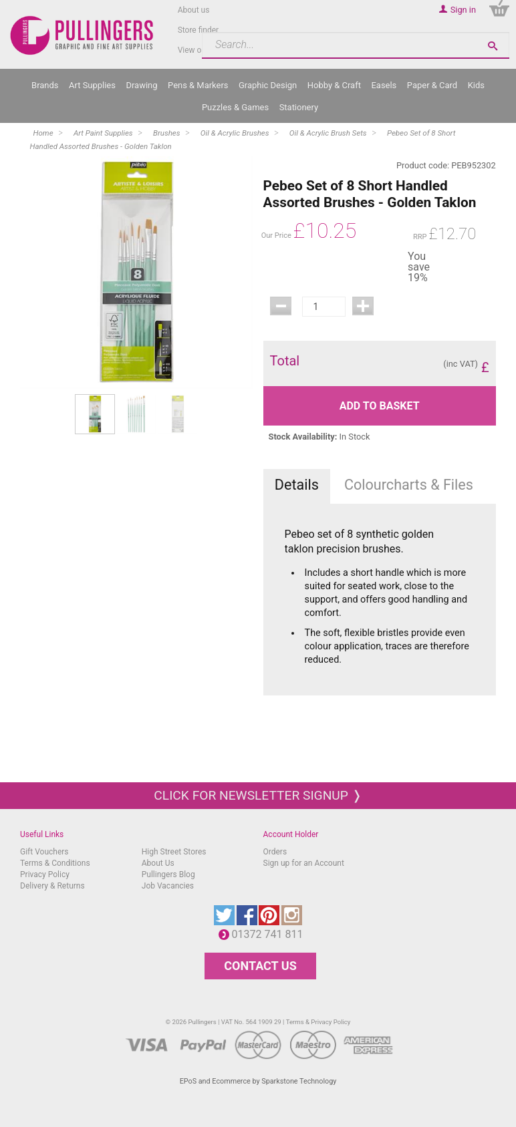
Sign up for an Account (303, 863)
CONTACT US (260, 966)
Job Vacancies (168, 886)
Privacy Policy (45, 874)
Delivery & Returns (52, 886)
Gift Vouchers (44, 851)
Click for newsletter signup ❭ (258, 795)
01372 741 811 (271, 934)
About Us (158, 863)
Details (297, 484)
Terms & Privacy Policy (318, 1021)
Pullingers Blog (168, 874)
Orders (275, 851)
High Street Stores (174, 851)
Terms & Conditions (55, 863)
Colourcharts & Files (408, 484)
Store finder (198, 30)
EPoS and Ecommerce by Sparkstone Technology (258, 1081)
